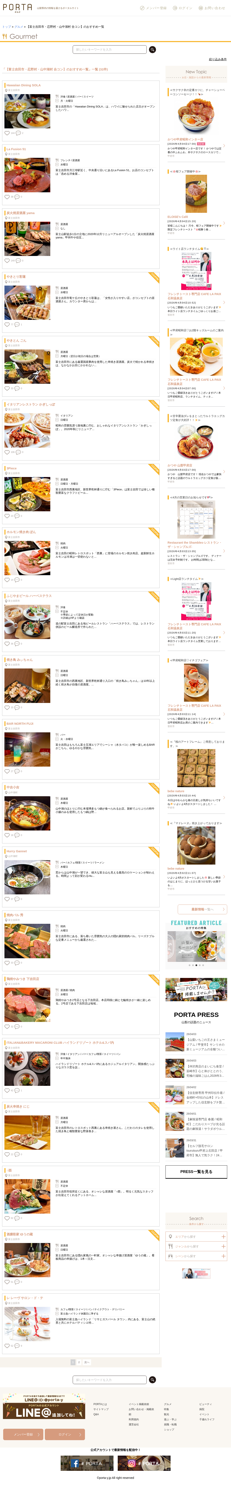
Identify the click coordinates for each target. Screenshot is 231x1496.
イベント (204, 1414)
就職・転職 (170, 1424)
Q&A (96, 1414)
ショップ (169, 1429)
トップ (6, 26)
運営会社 (134, 1424)
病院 (201, 1409)
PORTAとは (100, 1404)
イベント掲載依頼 (139, 1404)
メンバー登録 (153, 8)
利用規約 (134, 1419)
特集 (166, 1409)
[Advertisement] (196, 1195)
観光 (166, 1414)
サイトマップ (101, 1409)
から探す (182, 1236)
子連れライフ (207, 1419)
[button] (170, 947)
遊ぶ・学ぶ (170, 1419)
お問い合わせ (212, 8)
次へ (86, 1362)
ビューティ (205, 1404)
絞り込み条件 (218, 59)
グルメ (18, 26)
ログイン (182, 8)
